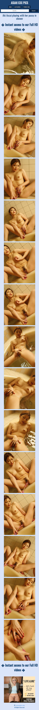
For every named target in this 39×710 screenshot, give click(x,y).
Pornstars (26, 7)
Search (33, 11)
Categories (17, 7)
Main (10, 7)
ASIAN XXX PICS (19, 3)
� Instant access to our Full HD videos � (19, 27)
